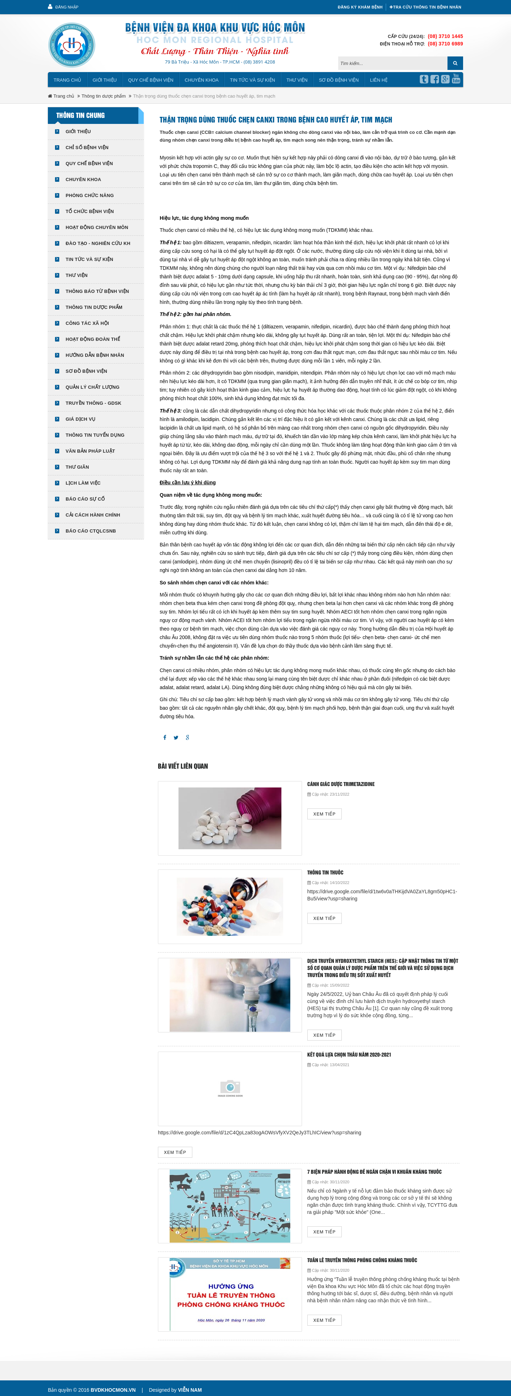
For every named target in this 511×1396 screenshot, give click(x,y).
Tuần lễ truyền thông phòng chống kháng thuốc (339, 1257)
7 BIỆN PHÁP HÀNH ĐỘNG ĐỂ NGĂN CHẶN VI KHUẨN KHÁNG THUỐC (351, 1168)
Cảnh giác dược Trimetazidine (317, 781)
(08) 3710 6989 (445, 40)
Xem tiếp (301, 811)
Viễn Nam (190, 1386)
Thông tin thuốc (302, 869)
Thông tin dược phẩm (104, 92)
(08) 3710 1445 (445, 33)
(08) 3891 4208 (259, 58)
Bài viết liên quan (183, 763)
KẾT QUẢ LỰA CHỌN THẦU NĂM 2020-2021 (326, 1051)
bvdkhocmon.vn (113, 1386)
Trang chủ (67, 76)
